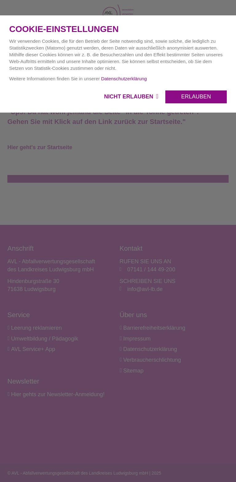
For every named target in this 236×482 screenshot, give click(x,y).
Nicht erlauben (129, 97)
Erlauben (196, 97)
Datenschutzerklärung (124, 78)
